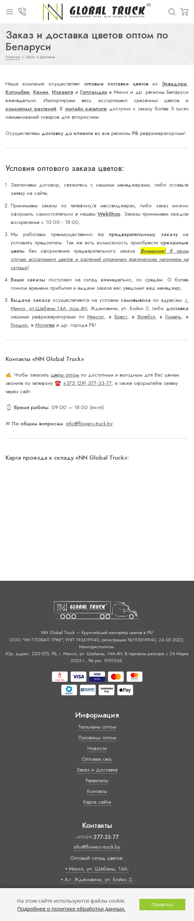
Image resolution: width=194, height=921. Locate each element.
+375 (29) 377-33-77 (87, 383)
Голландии (93, 92)
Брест (120, 316)
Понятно (162, 904)
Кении (40, 92)
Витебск (146, 316)
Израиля (62, 92)
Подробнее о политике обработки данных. (71, 908)
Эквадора (174, 84)
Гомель (173, 316)
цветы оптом (65, 375)
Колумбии (17, 92)
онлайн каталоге (86, 108)
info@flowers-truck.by (89, 423)
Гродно (19, 325)
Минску (95, 316)
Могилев (45, 325)
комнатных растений (31, 108)
